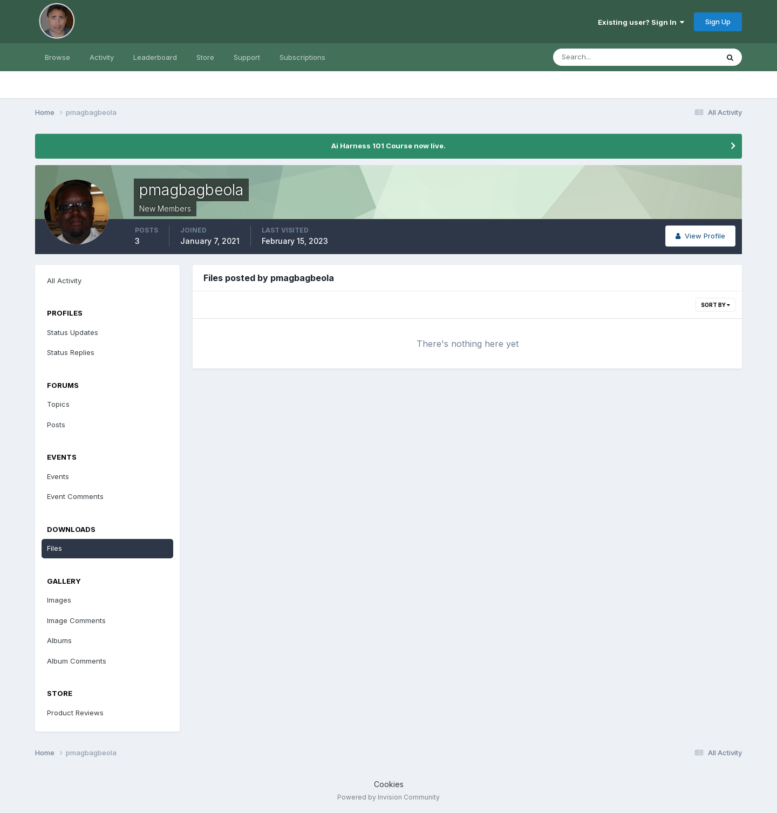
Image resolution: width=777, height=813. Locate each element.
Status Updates (72, 332)
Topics (58, 404)
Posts (56, 424)
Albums (59, 640)
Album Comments (76, 661)
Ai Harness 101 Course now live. (388, 145)
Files (54, 548)
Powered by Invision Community (388, 797)
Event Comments (75, 496)
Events (58, 476)
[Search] (600, 57)
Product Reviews (75, 712)
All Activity (64, 280)
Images (59, 600)
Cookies (389, 784)
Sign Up (718, 21)
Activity (102, 57)
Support (247, 57)
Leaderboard (155, 57)
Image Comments (76, 620)
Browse (57, 57)
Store (205, 57)
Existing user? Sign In (641, 22)
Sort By (715, 305)
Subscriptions (302, 57)
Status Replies (70, 352)
